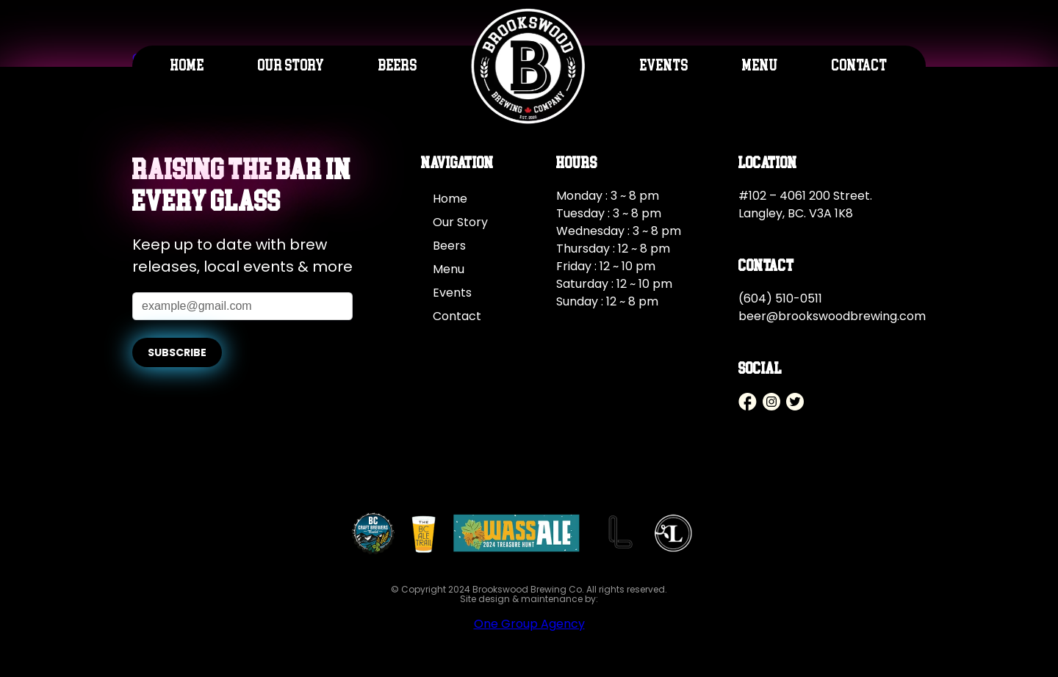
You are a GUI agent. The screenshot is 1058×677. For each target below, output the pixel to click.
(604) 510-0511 (780, 298)
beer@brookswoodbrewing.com (832, 316)
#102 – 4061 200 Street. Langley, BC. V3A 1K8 (805, 204)
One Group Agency (529, 623)
